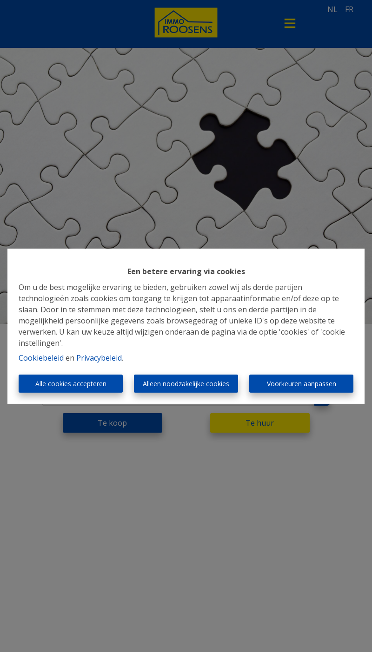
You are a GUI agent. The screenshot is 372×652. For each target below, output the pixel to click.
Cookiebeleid (41, 358)
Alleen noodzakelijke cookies (186, 383)
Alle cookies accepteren (70, 383)
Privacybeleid (99, 358)
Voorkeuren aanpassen (301, 383)
